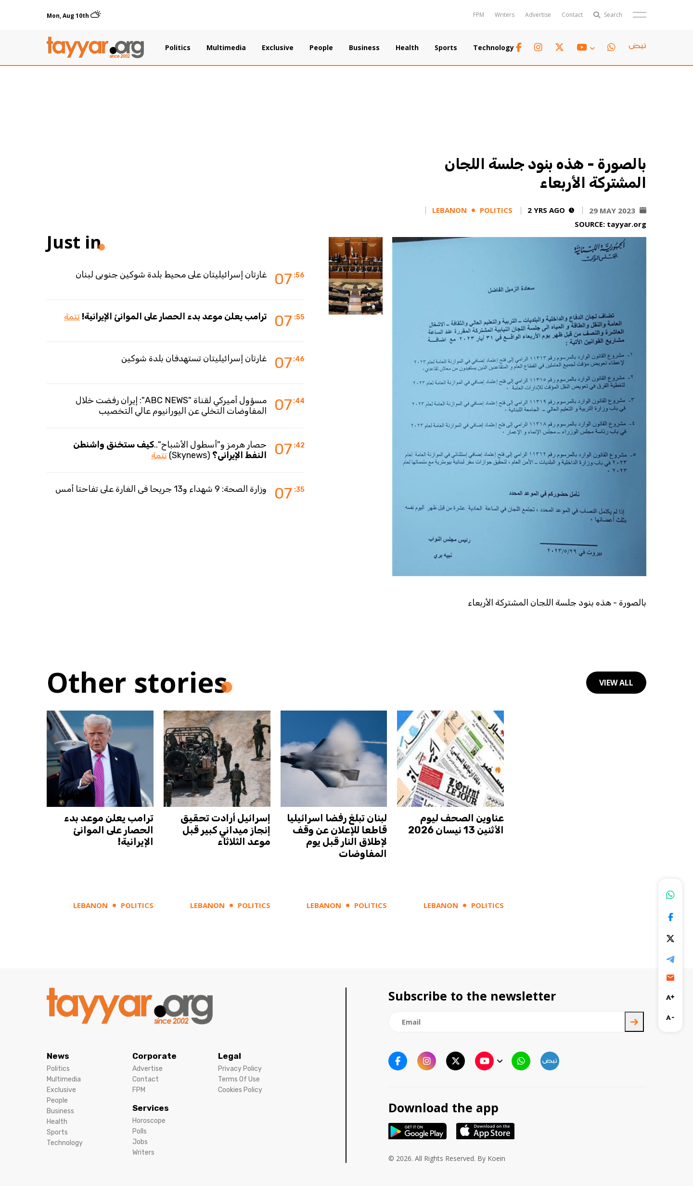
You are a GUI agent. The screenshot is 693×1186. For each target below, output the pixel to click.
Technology (493, 47)
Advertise (538, 14)
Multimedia (226, 47)
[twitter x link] (559, 47)
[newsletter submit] (634, 1022)
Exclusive (278, 47)
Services (150, 1108)
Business (364, 47)
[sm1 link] (637, 47)
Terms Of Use (239, 1079)
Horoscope (149, 1121)
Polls (139, 1131)
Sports (446, 47)
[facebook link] (519, 47)
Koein (496, 1158)
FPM (478, 14)
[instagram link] (538, 47)
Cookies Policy (240, 1090)
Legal (229, 1056)
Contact (572, 14)
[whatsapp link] (611, 47)
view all (616, 682)
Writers (504, 14)
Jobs (140, 1142)
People (321, 47)
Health (407, 47)
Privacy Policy (240, 1069)
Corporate (154, 1056)
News (58, 1056)
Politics (178, 47)
